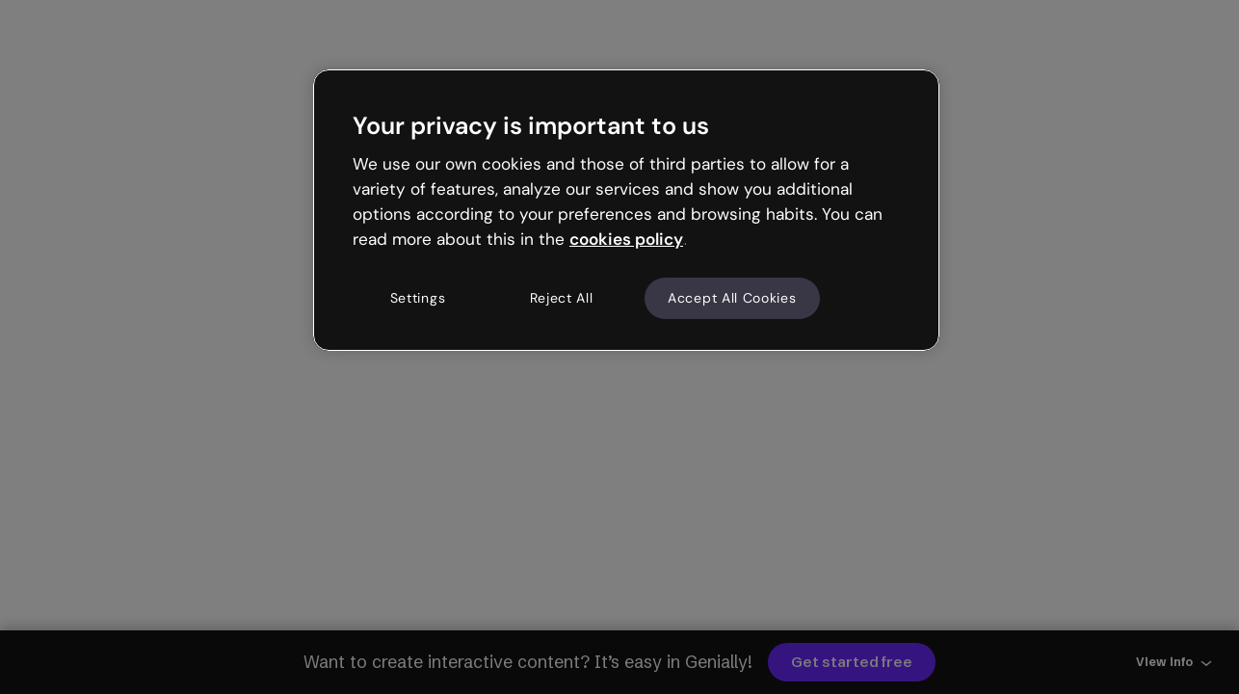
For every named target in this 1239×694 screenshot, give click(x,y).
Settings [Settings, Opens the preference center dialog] (418, 298)
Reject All (561, 298)
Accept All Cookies (732, 298)
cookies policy (626, 239)
